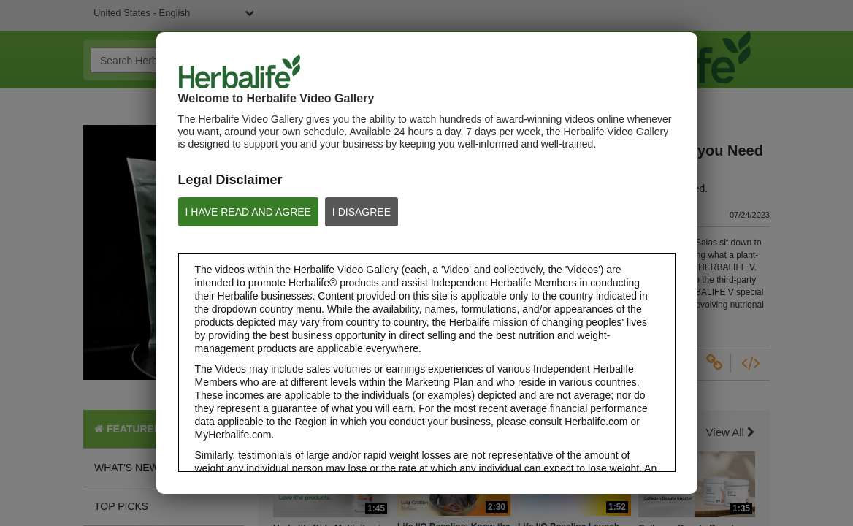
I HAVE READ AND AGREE (248, 212)
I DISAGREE (361, 212)
